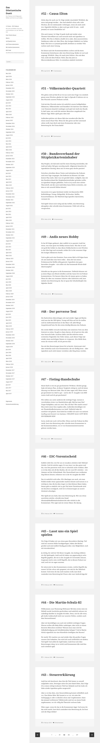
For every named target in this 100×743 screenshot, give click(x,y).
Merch (7, 38)
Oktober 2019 (9, 305)
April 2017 (9, 393)
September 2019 (10, 308)
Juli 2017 (8, 385)
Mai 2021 (8, 250)
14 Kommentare (58, 219)
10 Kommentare (58, 362)
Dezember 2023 (10, 158)
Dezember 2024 (10, 123)
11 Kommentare (57, 71)
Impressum (9, 401)
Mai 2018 (8, 355)
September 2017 (10, 379)
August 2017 (9, 382)
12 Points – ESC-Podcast (15, 29)
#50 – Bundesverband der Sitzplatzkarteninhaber (60, 155)
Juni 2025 (8, 106)
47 (77, 734)
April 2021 (9, 252)
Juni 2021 (8, 247)
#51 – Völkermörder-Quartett (63, 88)
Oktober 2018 (9, 341)
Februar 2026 (9, 82)
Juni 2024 (8, 141)
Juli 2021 (8, 244)
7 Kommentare (57, 136)
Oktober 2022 (9, 200)
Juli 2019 (8, 314)
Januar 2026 (9, 85)
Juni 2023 (8, 176)
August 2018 (9, 346)
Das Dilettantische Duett (13, 10)
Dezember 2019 (10, 299)
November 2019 (10, 302)
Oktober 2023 (9, 164)
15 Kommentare (58, 294)
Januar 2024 (9, 156)
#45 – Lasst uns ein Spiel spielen (59, 533)
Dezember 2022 (10, 194)
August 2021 (9, 241)
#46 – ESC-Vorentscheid (58, 456)
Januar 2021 (9, 261)
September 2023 (10, 167)
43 (69, 734)
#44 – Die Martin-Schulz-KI (61, 602)
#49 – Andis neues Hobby (60, 237)
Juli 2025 (8, 103)
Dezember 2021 (10, 229)
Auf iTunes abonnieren (12, 44)
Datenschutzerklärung (12, 404)
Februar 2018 (9, 364)
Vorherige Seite (37, 734)
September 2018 (10, 343)
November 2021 (10, 232)
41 (60, 734)
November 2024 (10, 126)
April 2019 (9, 323)
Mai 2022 (8, 214)
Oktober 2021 (9, 235)
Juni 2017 (8, 388)
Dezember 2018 (10, 335)
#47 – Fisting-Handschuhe (60, 379)
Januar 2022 (9, 226)
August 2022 (9, 205)
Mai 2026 (8, 73)
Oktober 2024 (9, 129)
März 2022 (9, 220)
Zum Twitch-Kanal (11, 35)
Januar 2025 (9, 120)
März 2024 (9, 150)
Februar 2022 (9, 223)
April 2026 (9, 76)
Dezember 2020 (10, 264)
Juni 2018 (8, 352)
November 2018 (10, 338)
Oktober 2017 (9, 376)
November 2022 (10, 197)
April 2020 (9, 288)
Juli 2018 (8, 349)
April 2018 (9, 358)
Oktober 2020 (9, 270)
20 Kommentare (58, 722)
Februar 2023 (9, 188)
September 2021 (10, 238)
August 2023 (9, 170)
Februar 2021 (9, 258)
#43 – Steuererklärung (58, 675)
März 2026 (9, 79)
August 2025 (9, 100)
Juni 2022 (8, 211)
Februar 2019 (9, 329)
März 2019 (9, 326)
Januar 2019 (9, 332)
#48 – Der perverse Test (59, 311)
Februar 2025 (9, 117)
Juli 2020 (8, 279)
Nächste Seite (91, 734)
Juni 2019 (8, 317)
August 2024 (9, 135)
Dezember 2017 (10, 370)
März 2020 (9, 291)
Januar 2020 (9, 296)
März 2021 (9, 255)
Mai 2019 (8, 320)
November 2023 (10, 161)
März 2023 (9, 185)
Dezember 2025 (10, 88)
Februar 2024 (9, 153)
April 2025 (9, 111)
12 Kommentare (59, 657)
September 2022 (10, 202)
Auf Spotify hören (11, 41)
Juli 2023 (8, 173)
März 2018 (9, 361)
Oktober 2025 (9, 94)
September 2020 (10, 273)
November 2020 (10, 267)
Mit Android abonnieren (12, 47)
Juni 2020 (8, 282)
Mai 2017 (8, 390)
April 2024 (9, 147)
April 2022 (9, 217)
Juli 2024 (8, 138)
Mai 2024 (8, 144)
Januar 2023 (9, 191)
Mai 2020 (8, 285)
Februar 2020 (9, 294)
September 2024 (10, 132)
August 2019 (9, 311)
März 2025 (9, 114)
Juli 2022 (8, 208)
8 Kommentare (59, 585)
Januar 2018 (9, 367)
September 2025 (10, 97)
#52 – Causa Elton (54, 13)
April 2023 (9, 182)
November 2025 (10, 91)
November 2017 (10, 373)
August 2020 (9, 276)
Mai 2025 (8, 108)
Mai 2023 (8, 179)
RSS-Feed (15, 51)
